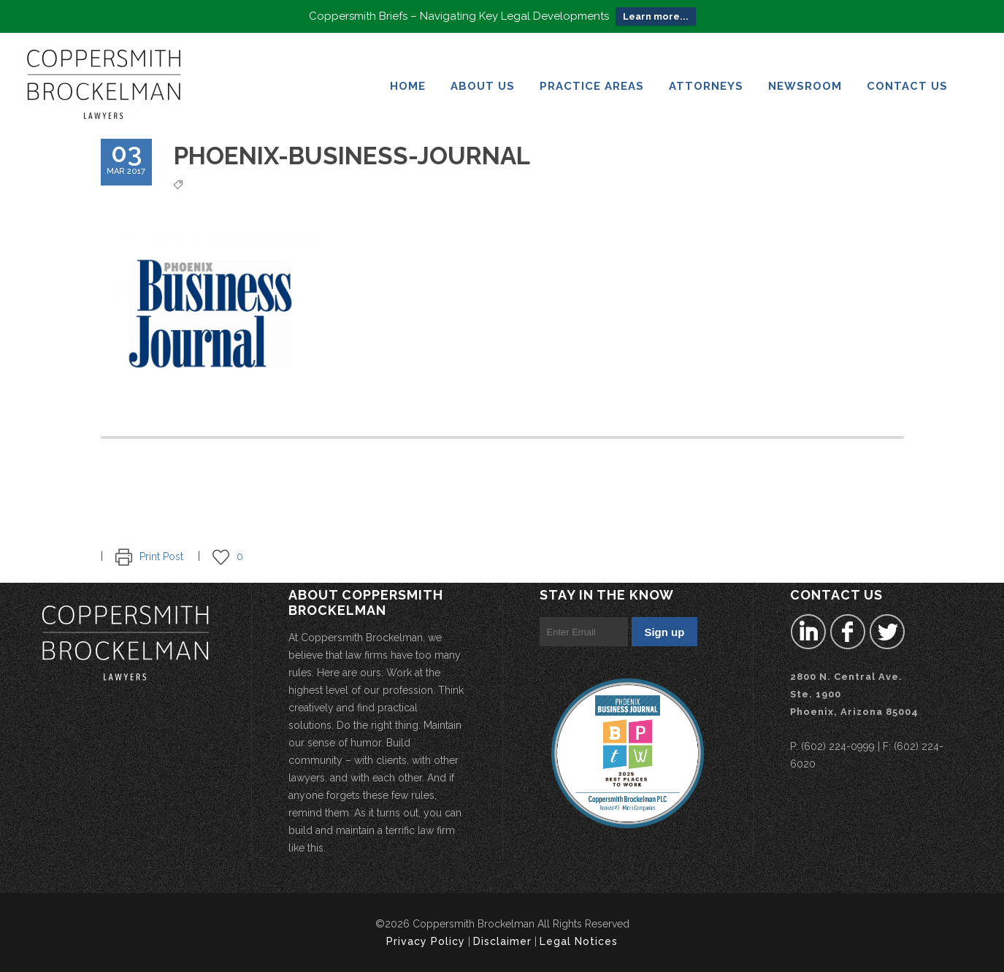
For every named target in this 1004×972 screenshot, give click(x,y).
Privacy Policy (425, 941)
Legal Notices (579, 941)
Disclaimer (502, 941)
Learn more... (656, 12)
